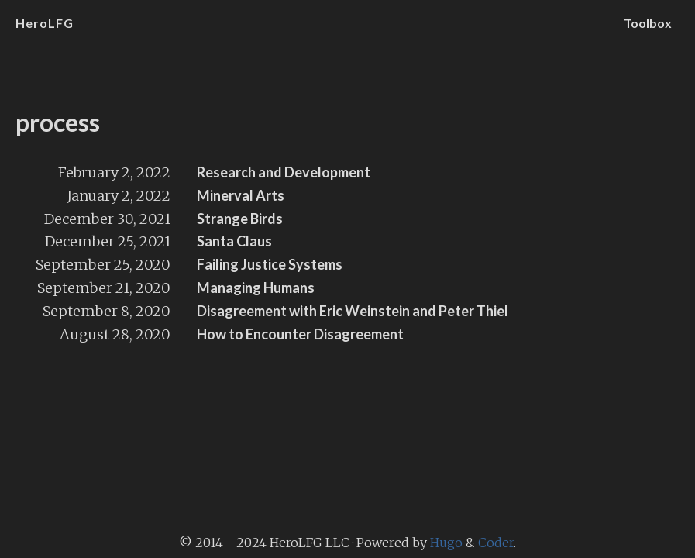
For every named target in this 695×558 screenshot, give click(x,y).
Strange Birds (240, 218)
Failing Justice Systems (269, 264)
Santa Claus (234, 241)
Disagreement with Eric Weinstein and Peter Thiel (352, 310)
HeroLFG (44, 23)
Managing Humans (256, 287)
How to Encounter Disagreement (300, 334)
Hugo (446, 542)
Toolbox (648, 23)
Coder (496, 542)
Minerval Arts (240, 195)
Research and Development (283, 172)
